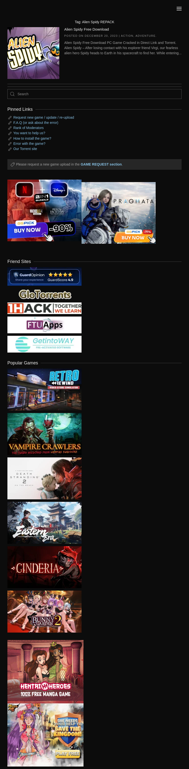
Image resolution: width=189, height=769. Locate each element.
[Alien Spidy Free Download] (33, 53)
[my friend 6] (44, 325)
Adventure (146, 35)
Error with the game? (29, 144)
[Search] (94, 94)
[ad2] (42, 671)
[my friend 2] (44, 294)
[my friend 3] (44, 308)
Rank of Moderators (28, 128)
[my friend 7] (44, 344)
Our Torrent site (25, 149)
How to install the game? (32, 138)
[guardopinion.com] (44, 276)
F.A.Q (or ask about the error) (35, 123)
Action (127, 35)
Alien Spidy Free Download (86, 29)
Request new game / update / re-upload (43, 117)
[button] (179, 8)
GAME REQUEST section (101, 164)
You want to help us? (29, 133)
